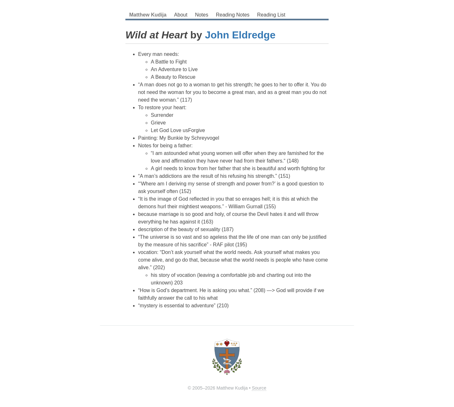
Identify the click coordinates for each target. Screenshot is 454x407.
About (180, 14)
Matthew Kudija (147, 14)
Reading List (271, 14)
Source (259, 387)
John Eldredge (240, 35)
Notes (201, 14)
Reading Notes (233, 14)
